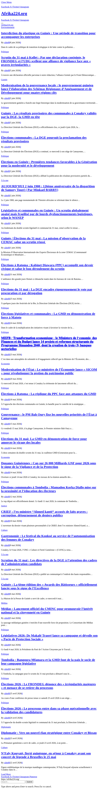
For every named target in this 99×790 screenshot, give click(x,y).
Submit (29, 782)
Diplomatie (6, 727)
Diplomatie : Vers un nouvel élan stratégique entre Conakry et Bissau (49, 732)
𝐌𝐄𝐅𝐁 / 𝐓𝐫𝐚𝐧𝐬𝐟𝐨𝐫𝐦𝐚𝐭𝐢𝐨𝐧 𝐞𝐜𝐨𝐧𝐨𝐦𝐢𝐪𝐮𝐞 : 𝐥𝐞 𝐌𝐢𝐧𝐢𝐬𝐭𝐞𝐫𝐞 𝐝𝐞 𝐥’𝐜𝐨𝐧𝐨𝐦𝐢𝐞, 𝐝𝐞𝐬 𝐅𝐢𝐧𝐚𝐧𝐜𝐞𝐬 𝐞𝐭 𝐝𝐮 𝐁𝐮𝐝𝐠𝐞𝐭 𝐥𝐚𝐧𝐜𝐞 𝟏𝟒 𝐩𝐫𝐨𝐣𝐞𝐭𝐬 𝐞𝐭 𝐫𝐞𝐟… (49, 343)
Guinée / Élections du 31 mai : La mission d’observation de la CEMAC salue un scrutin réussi (43, 240)
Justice (4, 506)
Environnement (7, 27)
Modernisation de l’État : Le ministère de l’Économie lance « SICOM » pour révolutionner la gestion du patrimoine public (49, 371)
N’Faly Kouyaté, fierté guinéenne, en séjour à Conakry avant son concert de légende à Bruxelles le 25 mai (46, 755)
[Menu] (2, 23)
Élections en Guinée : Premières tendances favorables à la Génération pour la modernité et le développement (49, 163)
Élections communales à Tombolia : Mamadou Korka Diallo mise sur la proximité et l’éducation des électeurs (48, 489)
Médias (4, 603)
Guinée (4, 79)
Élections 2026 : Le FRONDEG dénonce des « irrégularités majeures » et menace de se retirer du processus (48, 685)
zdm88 (7, 42)
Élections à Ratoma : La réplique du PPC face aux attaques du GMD (48, 394)
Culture (4, 530)
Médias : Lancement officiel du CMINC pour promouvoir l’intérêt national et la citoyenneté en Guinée (47, 610)
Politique (5, 52)
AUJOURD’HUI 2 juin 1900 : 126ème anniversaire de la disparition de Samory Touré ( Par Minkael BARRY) (48, 188)
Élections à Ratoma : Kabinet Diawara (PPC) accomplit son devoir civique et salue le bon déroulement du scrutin (47, 266)
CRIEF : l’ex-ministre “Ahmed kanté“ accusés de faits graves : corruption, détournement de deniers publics (44, 513)
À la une (4, 180)
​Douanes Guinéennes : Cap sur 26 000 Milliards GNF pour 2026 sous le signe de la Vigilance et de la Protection (48, 464)
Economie (5, 364)
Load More (6, 774)
